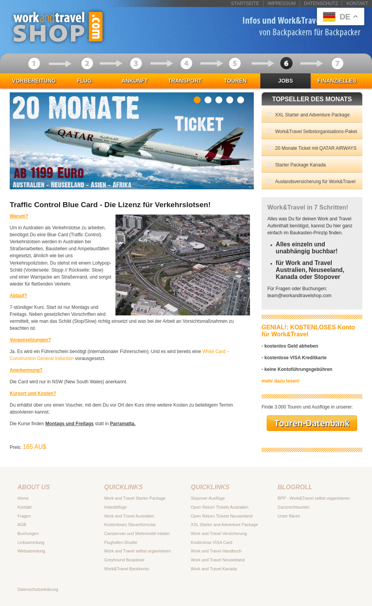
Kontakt (357, 3)
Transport (185, 81)
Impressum (281, 3)
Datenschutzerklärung (37, 589)
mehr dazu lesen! (281, 381)
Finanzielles (336, 81)
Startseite (245, 3)
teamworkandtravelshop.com (299, 295)
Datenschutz (321, 3)
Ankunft (135, 81)
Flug (84, 81)
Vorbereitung (34, 81)
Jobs (285, 81)
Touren (235, 81)
